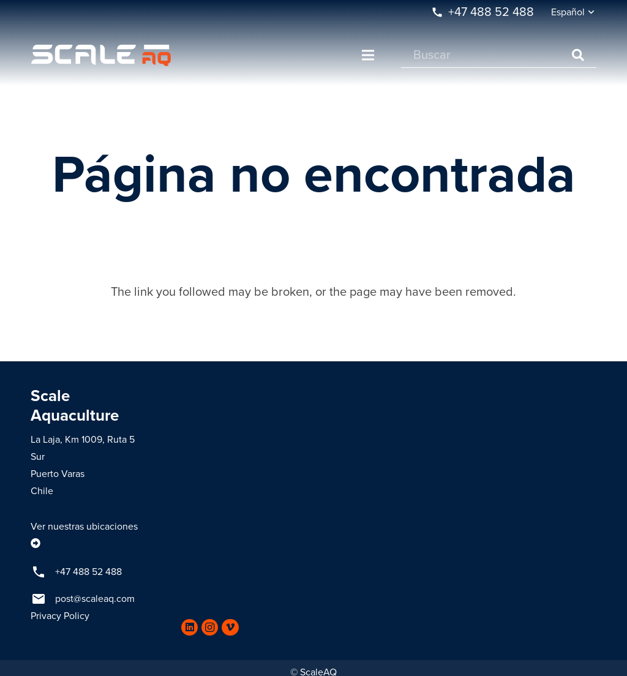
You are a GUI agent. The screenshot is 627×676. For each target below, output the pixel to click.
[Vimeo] (230, 627)
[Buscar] (498, 55)
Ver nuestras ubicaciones (84, 526)
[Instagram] (209, 627)
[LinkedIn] (189, 627)
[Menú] (368, 55)
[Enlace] (101, 55)
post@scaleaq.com (95, 599)
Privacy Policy (60, 616)
